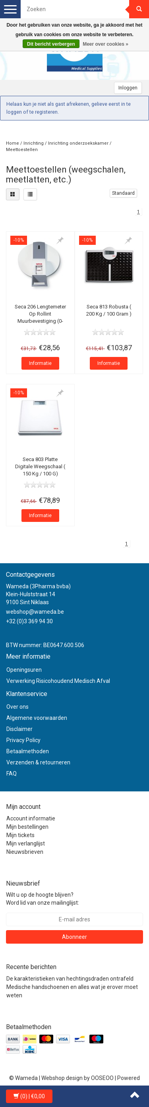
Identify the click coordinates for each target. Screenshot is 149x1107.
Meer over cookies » (105, 44)
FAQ (11, 773)
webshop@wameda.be (35, 612)
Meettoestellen (22, 149)
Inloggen (127, 88)
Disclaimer (19, 729)
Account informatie (30, 818)
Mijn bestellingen (27, 827)
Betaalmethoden (27, 751)
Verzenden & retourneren (38, 762)
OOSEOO (102, 1078)
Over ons (17, 707)
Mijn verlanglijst (25, 843)
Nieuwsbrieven (24, 852)
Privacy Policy (23, 740)
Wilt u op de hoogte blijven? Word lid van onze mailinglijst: (42, 899)
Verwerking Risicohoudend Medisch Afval (58, 681)
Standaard (123, 193)
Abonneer (74, 937)
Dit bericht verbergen (51, 44)
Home (12, 143)
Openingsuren (24, 670)
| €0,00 (29, 1096)
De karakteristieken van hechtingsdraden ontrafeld (70, 978)
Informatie (40, 363)
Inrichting (33, 143)
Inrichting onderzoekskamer (78, 143)
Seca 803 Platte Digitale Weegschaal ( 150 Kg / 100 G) (40, 466)
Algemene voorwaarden (36, 718)
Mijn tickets (20, 835)
